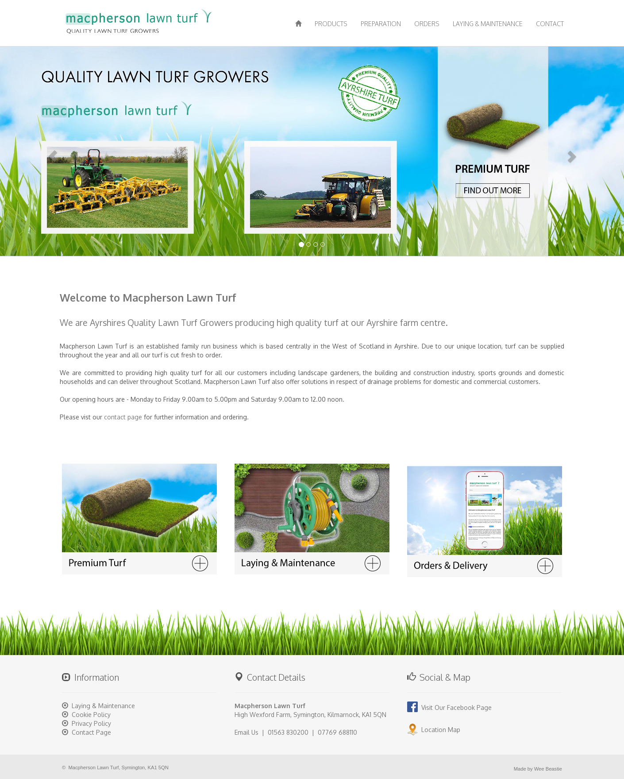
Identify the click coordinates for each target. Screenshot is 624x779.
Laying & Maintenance (103, 705)
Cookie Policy (91, 714)
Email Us (246, 732)
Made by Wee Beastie (538, 768)
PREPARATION (381, 23)
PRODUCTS (331, 23)
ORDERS (426, 23)
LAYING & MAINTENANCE (488, 23)
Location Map (433, 729)
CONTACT (550, 23)
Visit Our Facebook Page (449, 707)
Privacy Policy (91, 723)
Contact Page (91, 732)
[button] (47, 150)
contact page (123, 417)
